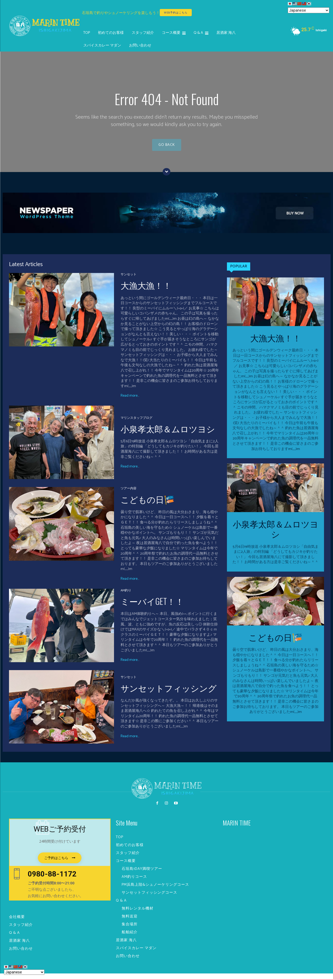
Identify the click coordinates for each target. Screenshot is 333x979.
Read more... (130, 401)
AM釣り (126, 596)
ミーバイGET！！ (152, 606)
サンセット (128, 280)
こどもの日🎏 (148, 505)
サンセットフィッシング (169, 693)
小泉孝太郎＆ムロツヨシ (168, 434)
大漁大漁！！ (146, 290)
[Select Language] (308, 10)
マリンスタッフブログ (136, 423)
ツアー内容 (128, 494)
